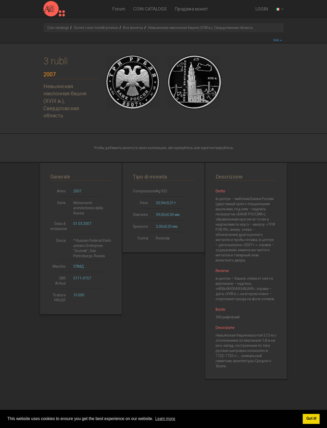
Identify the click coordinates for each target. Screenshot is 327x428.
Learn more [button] (165, 418)
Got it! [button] (311, 418)
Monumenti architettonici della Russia (88, 208)
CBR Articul (60, 280)
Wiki (277, 40)
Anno (61, 191)
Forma (143, 238)
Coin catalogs (58, 28)
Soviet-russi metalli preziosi (96, 28)
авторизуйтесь (180, 148)
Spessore (140, 226)
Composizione (142, 191)
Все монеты (133, 28)
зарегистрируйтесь (217, 148)
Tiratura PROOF (59, 297)
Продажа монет (191, 9)
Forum (118, 9)
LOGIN (261, 9)
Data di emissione (58, 226)
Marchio (59, 266)
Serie (61, 203)
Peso (144, 203)
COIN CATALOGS (150, 9)
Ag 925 (161, 191)
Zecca (61, 240)
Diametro (140, 215)
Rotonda (163, 238)
